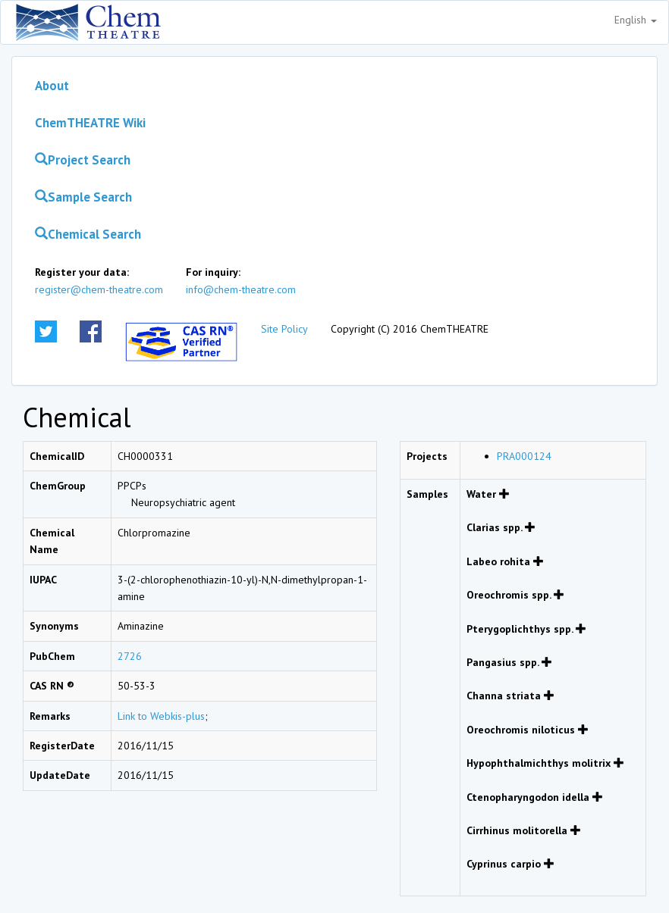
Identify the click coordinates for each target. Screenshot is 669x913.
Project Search (82, 160)
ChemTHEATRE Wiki (90, 122)
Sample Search (83, 197)
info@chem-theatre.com (241, 289)
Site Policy (284, 329)
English (635, 20)
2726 (130, 656)
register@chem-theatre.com (99, 289)
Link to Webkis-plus (161, 716)
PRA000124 (524, 456)
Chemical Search (88, 234)
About (52, 85)
